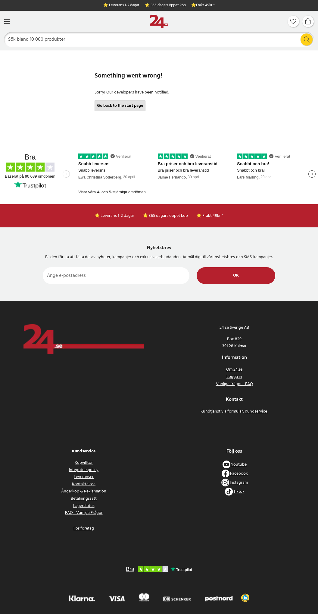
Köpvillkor (84, 462)
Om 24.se (234, 369)
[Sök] (159, 39)
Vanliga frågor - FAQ (234, 384)
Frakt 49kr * (205, 5)
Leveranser (84, 476)
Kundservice (256, 411)
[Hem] (159, 21)
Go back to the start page (120, 105)
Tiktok (239, 491)
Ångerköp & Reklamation (83, 491)
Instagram (239, 482)
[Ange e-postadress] (116, 275)
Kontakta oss (83, 484)
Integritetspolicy (83, 470)
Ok (236, 275)
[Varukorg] (308, 21)
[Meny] (7, 21)
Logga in (234, 376)
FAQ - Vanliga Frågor (84, 512)
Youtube (239, 464)
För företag (83, 528)
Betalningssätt (84, 498)
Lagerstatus (84, 505)
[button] (245, 597)
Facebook (239, 473)
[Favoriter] (293, 21)
